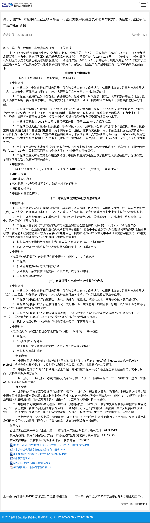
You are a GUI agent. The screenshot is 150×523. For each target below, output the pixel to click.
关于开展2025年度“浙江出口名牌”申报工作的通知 (45, 496)
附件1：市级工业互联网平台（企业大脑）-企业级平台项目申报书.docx (51, 445)
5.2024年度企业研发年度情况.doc (31, 463)
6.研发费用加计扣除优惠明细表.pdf (32, 467)
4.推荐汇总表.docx (23, 458)
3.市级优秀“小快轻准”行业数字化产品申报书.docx (40, 454)
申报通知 (141, 504)
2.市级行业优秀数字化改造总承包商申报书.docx (39, 449)
